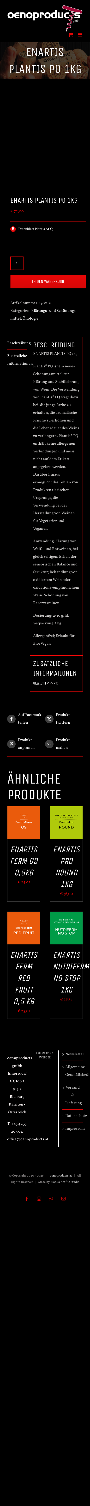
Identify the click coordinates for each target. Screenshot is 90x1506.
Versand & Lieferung (72, 1095)
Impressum (72, 1128)
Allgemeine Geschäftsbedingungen (72, 1071)
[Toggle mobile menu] (80, 34)
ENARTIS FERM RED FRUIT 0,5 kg (23, 978)
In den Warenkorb (48, 281)
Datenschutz (72, 1116)
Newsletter (72, 1054)
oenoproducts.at (60, 1176)
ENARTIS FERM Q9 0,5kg (23, 861)
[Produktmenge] (17, 263)
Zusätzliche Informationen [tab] (17, 359)
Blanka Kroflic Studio (64, 1182)
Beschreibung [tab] (17, 343)
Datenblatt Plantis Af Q (35, 229)
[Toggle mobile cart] (70, 34)
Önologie (30, 318)
